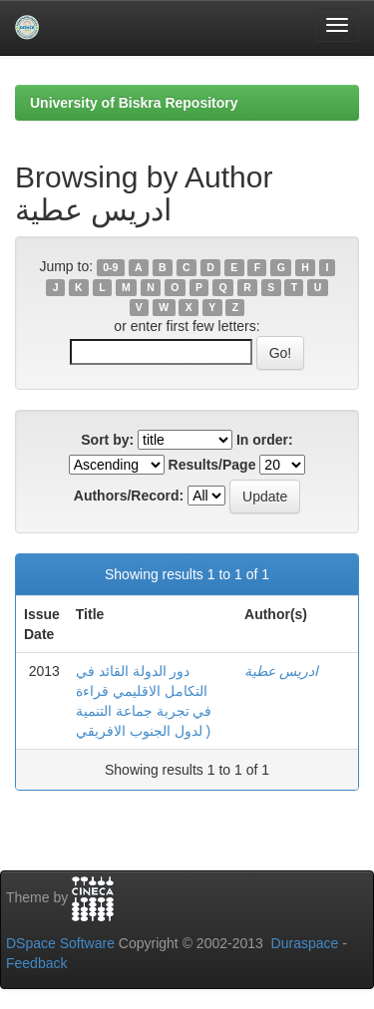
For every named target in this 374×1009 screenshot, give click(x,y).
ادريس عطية (281, 671)
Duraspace (305, 943)
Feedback (36, 963)
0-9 (110, 267)
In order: (264, 440)
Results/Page (212, 465)
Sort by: (107, 440)
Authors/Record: (129, 496)
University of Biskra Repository (134, 103)
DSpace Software (60, 943)
